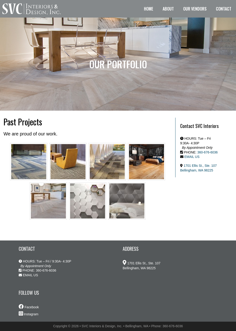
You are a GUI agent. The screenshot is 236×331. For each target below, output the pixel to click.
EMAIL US (192, 157)
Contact (223, 9)
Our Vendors (195, 9)
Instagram (28, 314)
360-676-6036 (207, 152)
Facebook (29, 307)
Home (148, 9)
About (168, 9)
